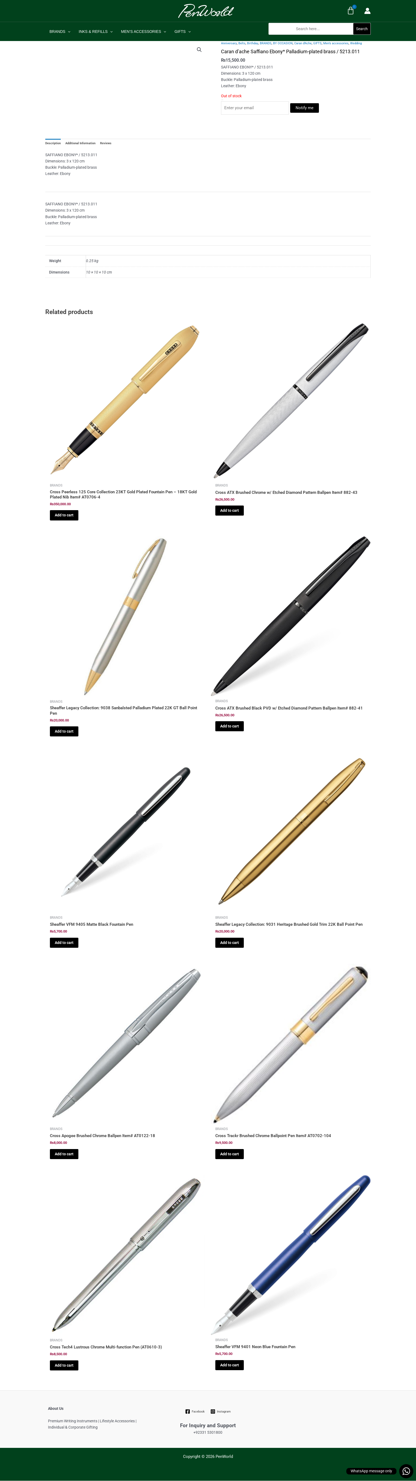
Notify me (304, 107)
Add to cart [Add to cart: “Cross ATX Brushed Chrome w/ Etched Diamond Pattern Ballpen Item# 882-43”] (229, 510)
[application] (67, 31)
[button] (319, 37)
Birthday (252, 43)
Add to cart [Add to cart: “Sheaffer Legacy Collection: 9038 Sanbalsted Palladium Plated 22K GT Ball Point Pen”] (64, 731)
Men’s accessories (335, 43)
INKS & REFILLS (94, 31)
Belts (241, 43)
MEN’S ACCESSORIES (141, 31)
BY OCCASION (283, 43)
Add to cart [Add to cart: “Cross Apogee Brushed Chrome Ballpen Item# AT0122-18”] (64, 1154)
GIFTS (180, 31)
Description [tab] (53, 143)
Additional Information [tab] (80, 143)
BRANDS (59, 31)
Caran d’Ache (303, 43)
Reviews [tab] (105, 143)
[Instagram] (220, 1411)
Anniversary (229, 43)
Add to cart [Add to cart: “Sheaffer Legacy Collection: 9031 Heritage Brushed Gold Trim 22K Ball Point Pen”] (229, 942)
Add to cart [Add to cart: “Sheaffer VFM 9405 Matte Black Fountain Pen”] (64, 942)
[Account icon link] (367, 11)
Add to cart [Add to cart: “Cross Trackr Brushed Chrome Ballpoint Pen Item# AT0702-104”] (229, 1154)
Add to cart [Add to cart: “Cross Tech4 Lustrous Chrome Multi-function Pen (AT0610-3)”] (64, 1365)
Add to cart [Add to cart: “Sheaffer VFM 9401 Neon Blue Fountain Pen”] (229, 1365)
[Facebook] (195, 1411)
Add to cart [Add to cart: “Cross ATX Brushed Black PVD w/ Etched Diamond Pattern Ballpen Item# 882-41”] (229, 726)
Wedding (356, 43)
